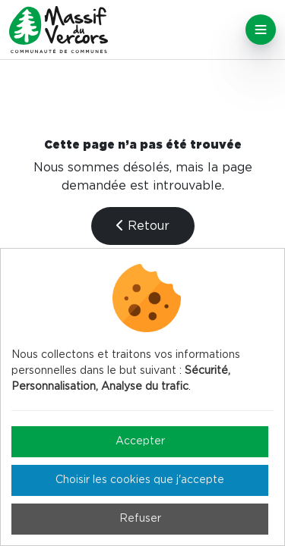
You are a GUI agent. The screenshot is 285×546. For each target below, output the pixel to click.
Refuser (140, 518)
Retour (142, 225)
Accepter (140, 441)
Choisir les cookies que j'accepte (139, 480)
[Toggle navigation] (260, 29)
